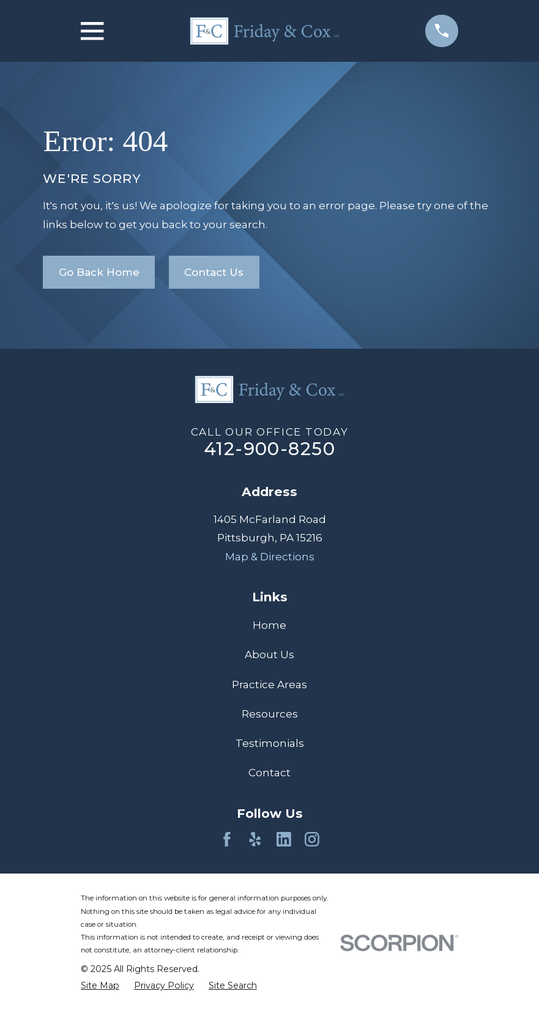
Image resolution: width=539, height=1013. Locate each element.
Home (269, 625)
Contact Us (213, 272)
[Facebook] (227, 839)
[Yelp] (255, 839)
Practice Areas (269, 684)
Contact (269, 772)
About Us (269, 654)
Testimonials (270, 743)
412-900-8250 (269, 448)
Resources (270, 714)
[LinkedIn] (284, 839)
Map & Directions (269, 557)
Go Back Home (99, 272)
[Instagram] (312, 839)
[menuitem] (100, 985)
